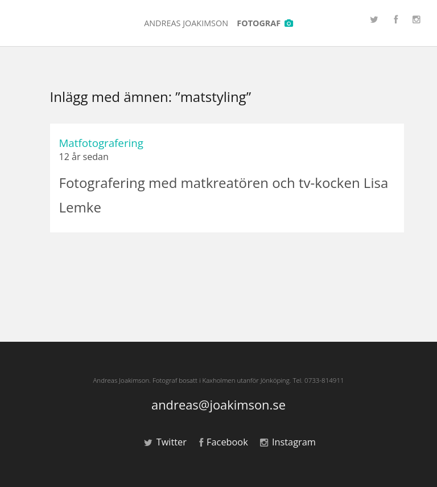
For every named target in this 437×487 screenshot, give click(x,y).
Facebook (223, 442)
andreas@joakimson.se (218, 405)
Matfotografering (101, 143)
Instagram (287, 442)
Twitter (165, 442)
